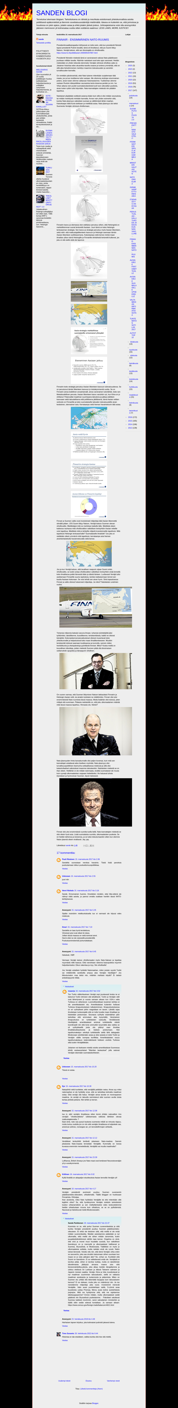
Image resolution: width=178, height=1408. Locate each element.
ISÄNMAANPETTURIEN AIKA (133, 191)
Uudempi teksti (64, 1381)
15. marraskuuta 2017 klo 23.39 (84, 1157)
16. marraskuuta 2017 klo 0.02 (82, 1174)
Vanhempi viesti (113, 1381)
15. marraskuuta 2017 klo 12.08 (84, 1111)
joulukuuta (133, 96)
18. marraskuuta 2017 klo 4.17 (84, 1189)
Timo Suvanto (68, 1333)
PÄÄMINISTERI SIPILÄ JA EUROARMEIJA (133, 150)
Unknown (66, 876)
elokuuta (133, 355)
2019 (130, 83)
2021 (130, 76)
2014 (130, 424)
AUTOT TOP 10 (133, 335)
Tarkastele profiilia (43, 43)
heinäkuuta (133, 363)
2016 (130, 417)
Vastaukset (69, 987)
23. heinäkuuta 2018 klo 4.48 (83, 1319)
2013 (130, 428)
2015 (130, 421)
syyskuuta (133, 350)
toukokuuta (133, 379)
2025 (130, 66)
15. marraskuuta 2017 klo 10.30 (78, 1086)
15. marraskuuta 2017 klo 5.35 (84, 910)
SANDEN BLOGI (61, 13)
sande (41, 39)
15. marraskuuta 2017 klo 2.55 (83, 876)
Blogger (95, 1403)
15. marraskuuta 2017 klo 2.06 (87, 859)
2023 (130, 69)
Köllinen (65, 1174)
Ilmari (64, 927)
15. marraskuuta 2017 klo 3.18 (86, 891)
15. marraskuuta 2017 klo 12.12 (84, 1138)
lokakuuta (134, 342)
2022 (130, 73)
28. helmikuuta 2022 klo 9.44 (86, 1333)
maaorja (71, 991)
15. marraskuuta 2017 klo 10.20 (83, 1067)
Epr (63, 1086)
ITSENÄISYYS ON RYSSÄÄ (133, 204)
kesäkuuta (133, 371)
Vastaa (65, 869)
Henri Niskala (68, 891)
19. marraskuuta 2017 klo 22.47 (96, 1223)
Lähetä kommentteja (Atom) (91, 1389)
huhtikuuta (133, 387)
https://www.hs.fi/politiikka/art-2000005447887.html (77, 53)
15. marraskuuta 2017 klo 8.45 (84, 951)
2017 (130, 90)
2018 (130, 87)
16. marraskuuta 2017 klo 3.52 (88, 991)
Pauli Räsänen (68, 859)
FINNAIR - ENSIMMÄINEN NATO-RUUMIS (133, 248)
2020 (130, 80)
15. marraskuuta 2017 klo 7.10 (80, 927)
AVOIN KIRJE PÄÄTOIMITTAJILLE (133, 266)
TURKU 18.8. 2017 (49, 170)
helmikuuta (133, 403)
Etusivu (89, 1381)
